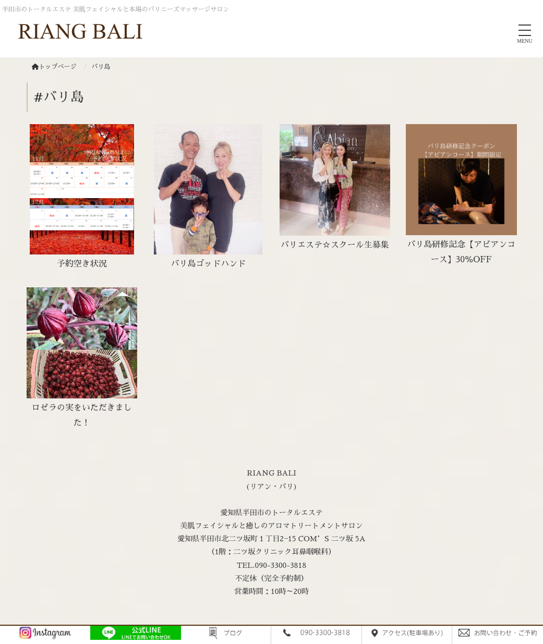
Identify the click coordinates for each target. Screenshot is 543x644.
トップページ (54, 67)
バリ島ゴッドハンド (208, 264)
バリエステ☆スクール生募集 (335, 245)
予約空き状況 (82, 264)
